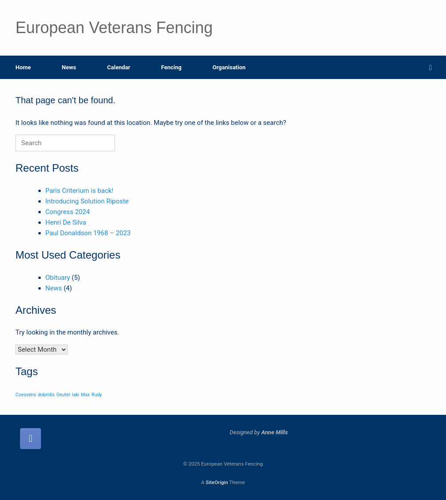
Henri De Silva (66, 222)
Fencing (171, 67)
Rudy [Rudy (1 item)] (96, 395)
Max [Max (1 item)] (85, 395)
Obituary (58, 278)
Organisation (229, 67)
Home (23, 67)
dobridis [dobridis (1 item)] (46, 395)
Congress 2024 (68, 212)
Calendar (118, 67)
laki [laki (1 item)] (75, 395)
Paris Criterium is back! (80, 191)
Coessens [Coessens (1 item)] (25, 395)
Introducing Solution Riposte (87, 201)
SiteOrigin (217, 482)
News (69, 67)
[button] (433, 67)
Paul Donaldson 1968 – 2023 (88, 233)
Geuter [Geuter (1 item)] (64, 395)
